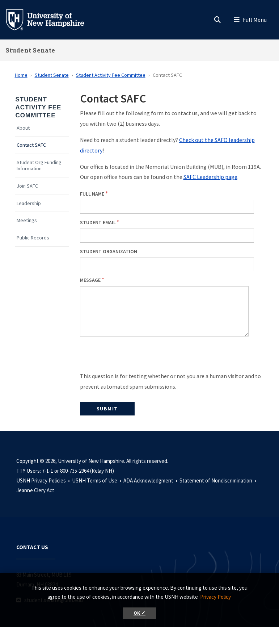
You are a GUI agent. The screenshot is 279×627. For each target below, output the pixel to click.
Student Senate (30, 50)
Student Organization (108, 251)
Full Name (92, 194)
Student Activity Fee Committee (110, 75)
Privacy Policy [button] (215, 596)
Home (21, 75)
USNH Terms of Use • (97, 480)
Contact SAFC (31, 145)
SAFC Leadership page (210, 176)
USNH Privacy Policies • (43, 480)
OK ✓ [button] (139, 613)
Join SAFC (27, 186)
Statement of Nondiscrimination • (218, 480)
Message (90, 280)
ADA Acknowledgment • (150, 480)
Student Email (98, 222)
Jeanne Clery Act (35, 490)
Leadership (29, 203)
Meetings (27, 220)
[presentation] (135, 357)
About (23, 128)
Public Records (33, 238)
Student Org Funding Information (39, 165)
